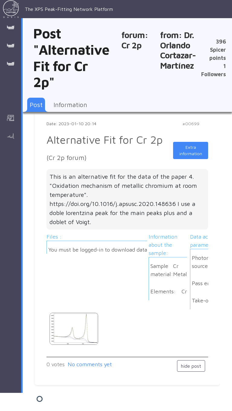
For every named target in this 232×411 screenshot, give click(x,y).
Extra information (190, 150)
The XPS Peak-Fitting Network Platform (58, 9)
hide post (191, 366)
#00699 (190, 123)
